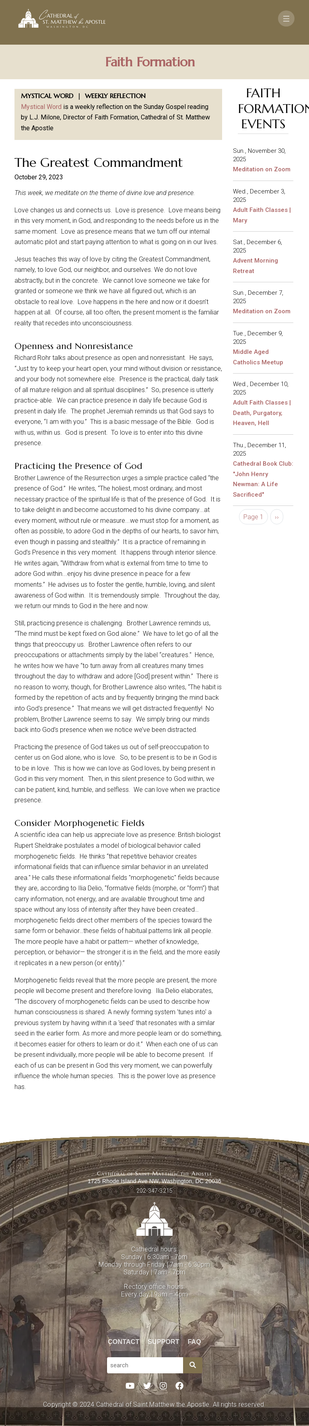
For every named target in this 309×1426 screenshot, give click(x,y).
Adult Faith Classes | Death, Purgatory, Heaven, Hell (262, 413)
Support (163, 1341)
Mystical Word (41, 107)
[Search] (192, 1365)
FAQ (195, 1341)
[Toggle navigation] (286, 18)
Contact (123, 1341)
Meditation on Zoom (261, 169)
